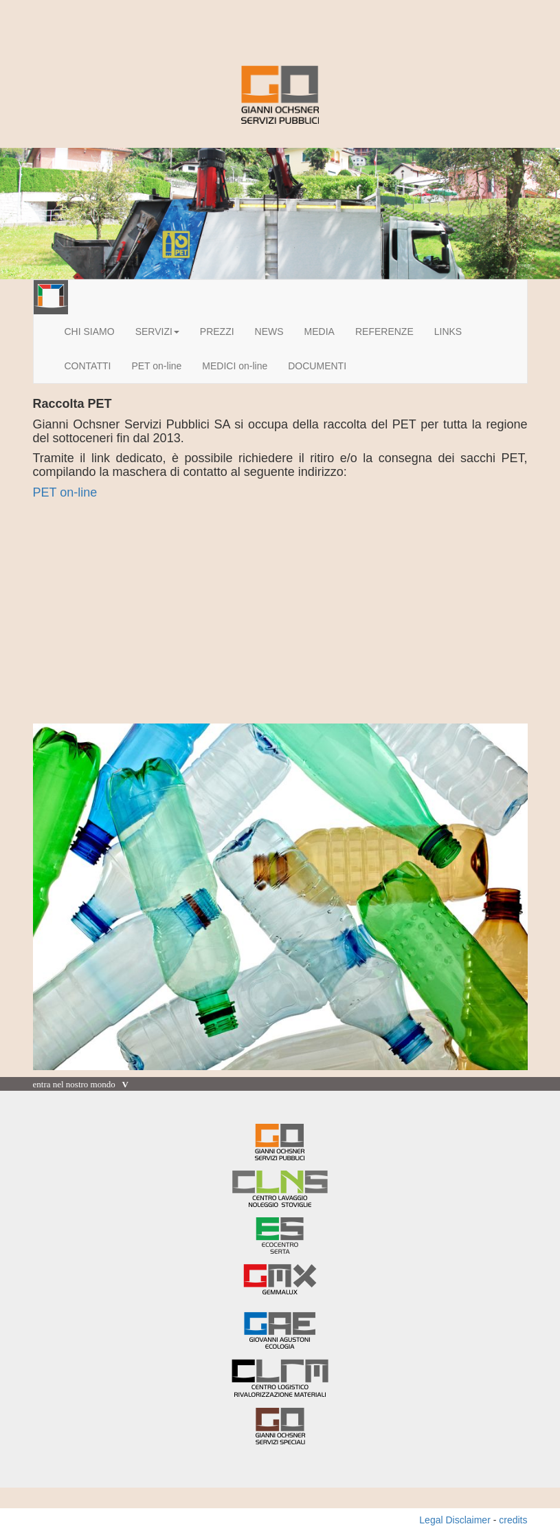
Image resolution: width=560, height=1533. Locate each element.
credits (513, 1519)
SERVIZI (157, 331)
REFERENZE (384, 331)
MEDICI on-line (234, 365)
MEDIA (319, 331)
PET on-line (156, 365)
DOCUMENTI (317, 365)
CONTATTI (88, 365)
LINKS (448, 331)
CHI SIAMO (90, 331)
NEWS (269, 331)
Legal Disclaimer (454, 1519)
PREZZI (217, 331)
